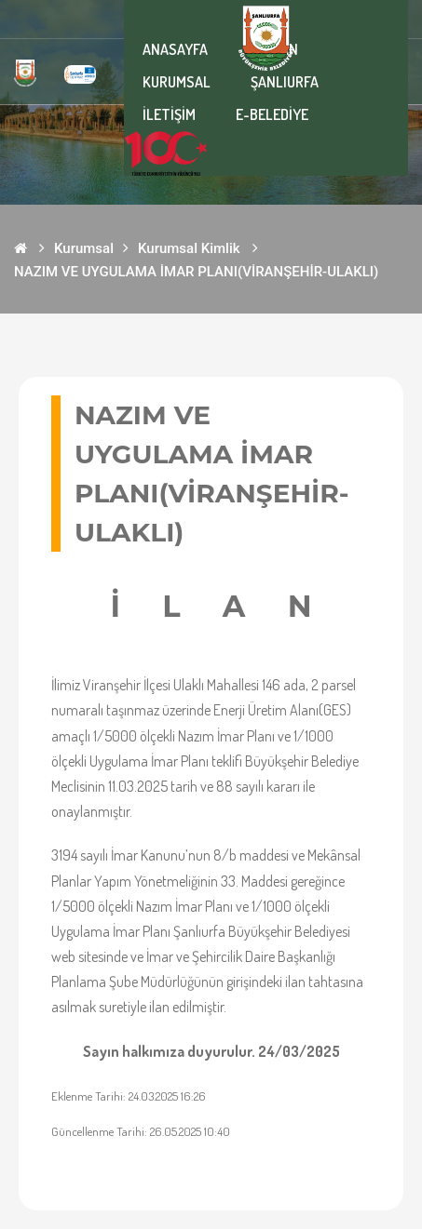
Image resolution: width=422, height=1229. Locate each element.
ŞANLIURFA (285, 82)
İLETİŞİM (169, 114)
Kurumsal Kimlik (189, 248)
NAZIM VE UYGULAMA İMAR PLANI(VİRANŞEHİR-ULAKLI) (196, 271)
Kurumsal (84, 248)
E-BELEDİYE (272, 114)
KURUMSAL (177, 82)
